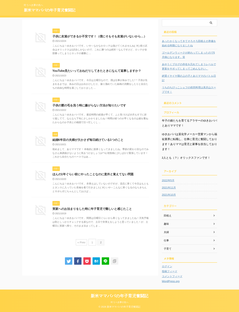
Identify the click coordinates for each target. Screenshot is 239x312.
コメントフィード (172, 276)
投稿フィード (169, 271)
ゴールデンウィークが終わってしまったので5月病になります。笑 (188, 55)
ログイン (167, 266)
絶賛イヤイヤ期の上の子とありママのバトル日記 (189, 78)
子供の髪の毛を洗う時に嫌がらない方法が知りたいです (89, 105)
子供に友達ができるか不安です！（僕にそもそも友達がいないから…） (99, 36)
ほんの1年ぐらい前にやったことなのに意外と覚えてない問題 (93, 174)
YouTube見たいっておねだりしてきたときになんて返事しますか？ (96, 71)
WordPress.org (170, 281)
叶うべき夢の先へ (119, 302)
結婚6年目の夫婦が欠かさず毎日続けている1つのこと (87, 140)
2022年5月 (168, 180)
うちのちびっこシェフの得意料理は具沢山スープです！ (189, 89)
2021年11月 (169, 187)
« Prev (82, 242)
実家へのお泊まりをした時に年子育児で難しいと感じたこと (92, 209)
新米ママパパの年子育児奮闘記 (49, 10)
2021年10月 (169, 194)
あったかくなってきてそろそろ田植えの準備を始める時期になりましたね (189, 43)
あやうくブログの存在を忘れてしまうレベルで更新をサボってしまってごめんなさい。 (189, 66)
